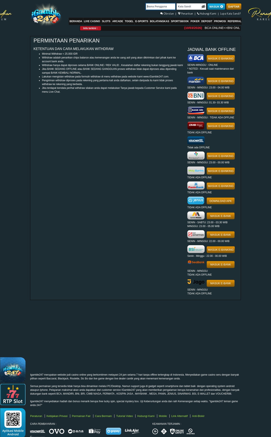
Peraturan (36, 416)
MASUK (216, 6)
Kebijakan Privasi (57, 416)
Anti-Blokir (198, 416)
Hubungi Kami (146, 416)
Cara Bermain (104, 416)
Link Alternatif (180, 416)
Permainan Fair (81, 416)
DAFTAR (233, 6)
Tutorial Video (125, 416)
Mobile (163, 416)
